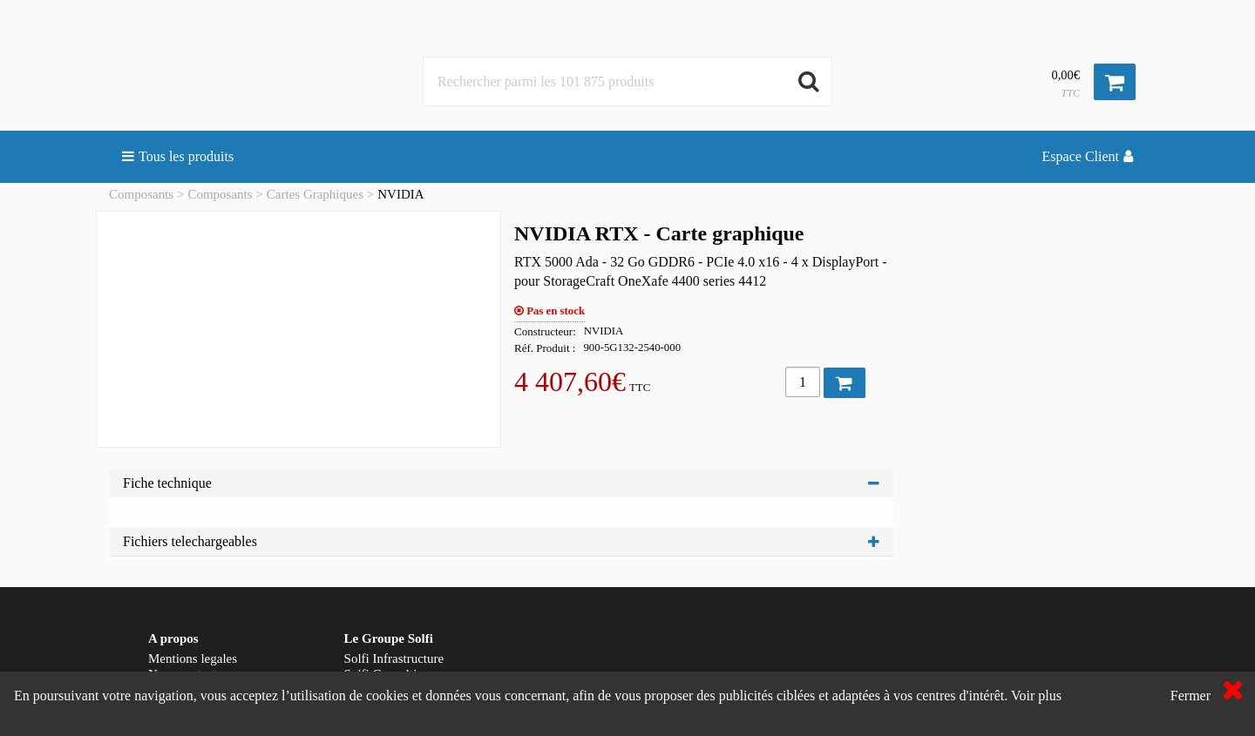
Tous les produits (178, 156)
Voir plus (1036, 695)
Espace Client (1087, 156)
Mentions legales (192, 658)
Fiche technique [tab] (501, 483)
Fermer (1190, 695)
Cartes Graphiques (315, 194)
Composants (141, 194)
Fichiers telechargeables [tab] (501, 541)
